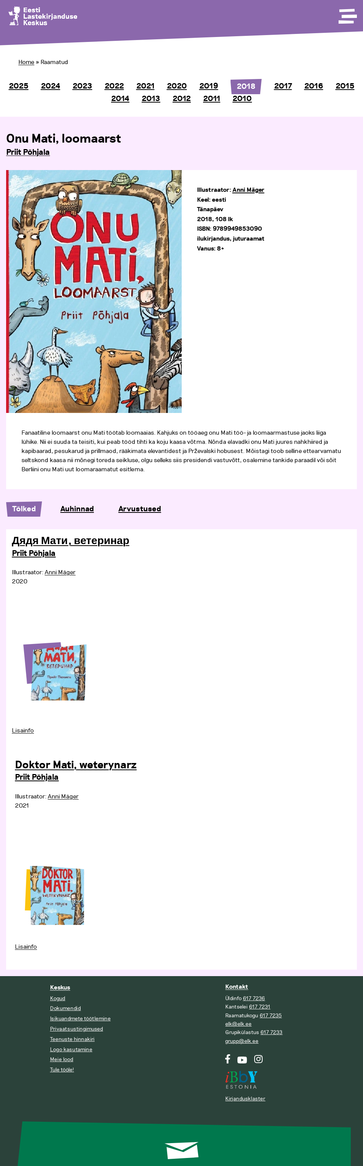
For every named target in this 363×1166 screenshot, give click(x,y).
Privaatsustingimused (76, 1029)
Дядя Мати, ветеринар (70, 541)
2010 (242, 99)
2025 (19, 86)
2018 (246, 86)
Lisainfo (23, 730)
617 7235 (271, 1015)
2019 (208, 86)
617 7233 (271, 1032)
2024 (50, 86)
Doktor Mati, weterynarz (76, 765)
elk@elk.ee (238, 1024)
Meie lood (61, 1059)
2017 (283, 86)
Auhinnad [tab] (77, 509)
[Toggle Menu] (347, 13)
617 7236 (254, 998)
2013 (151, 99)
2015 (345, 86)
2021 (145, 86)
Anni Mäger (248, 190)
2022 (114, 86)
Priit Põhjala (28, 152)
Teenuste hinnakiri (72, 1039)
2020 (177, 86)
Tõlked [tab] (24, 509)
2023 (82, 86)
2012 (182, 99)
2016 (313, 86)
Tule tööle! (62, 1069)
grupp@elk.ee (241, 1041)
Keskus (60, 988)
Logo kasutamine (71, 1049)
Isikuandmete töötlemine (80, 1018)
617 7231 (259, 1007)
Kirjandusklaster (245, 1098)
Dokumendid (65, 1008)
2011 (211, 99)
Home (26, 62)
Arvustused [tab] (139, 509)
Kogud (57, 998)
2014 (120, 99)
